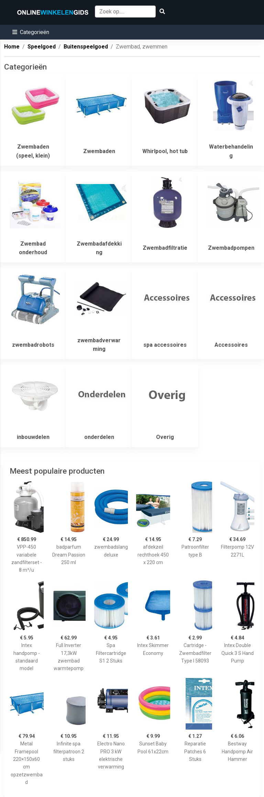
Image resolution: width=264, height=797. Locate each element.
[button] (30, 32)
